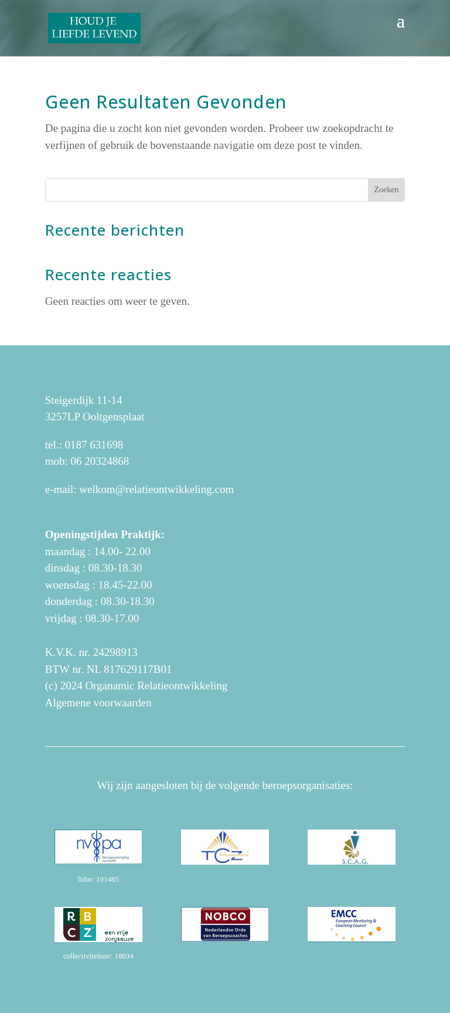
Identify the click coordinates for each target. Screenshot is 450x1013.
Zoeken (386, 189)
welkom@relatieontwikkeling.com (156, 489)
